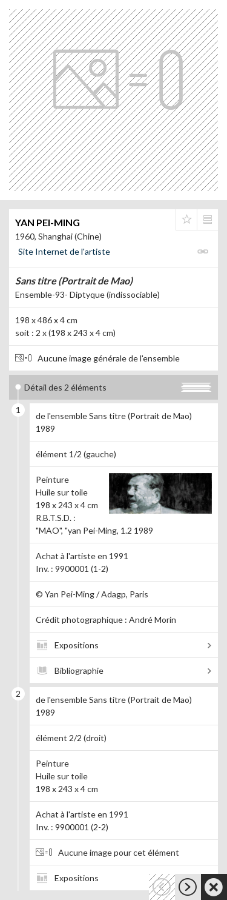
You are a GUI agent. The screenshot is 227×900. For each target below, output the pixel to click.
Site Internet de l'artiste (64, 251)
